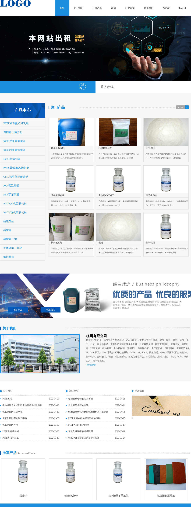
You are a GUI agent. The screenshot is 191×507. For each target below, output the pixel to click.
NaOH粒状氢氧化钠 (15, 212)
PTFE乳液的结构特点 (78, 425)
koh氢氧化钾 (71, 495)
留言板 (166, 8)
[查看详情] (91, 365)
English (182, 8)
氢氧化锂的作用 (10, 425)
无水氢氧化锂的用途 (78, 405)
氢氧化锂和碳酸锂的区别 (80, 431)
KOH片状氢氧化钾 (14, 141)
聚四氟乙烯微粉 (12, 132)
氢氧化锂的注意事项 (12, 412)
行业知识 (130, 8)
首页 (62, 8)
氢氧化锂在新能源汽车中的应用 (83, 438)
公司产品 (97, 8)
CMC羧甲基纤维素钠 (15, 176)
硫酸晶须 (8, 221)
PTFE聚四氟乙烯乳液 (16, 123)
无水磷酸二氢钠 (12, 248)
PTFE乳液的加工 (10, 438)
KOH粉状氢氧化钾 (14, 150)
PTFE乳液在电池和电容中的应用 (84, 418)
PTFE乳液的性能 (10, 431)
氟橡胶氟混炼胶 (166, 495)
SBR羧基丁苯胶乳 (118, 495)
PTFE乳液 (7, 399)
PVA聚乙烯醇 (11, 185)
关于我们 (78, 8)
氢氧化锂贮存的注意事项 (14, 418)
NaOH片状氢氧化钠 (15, 203)
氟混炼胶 (8, 256)
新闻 (113, 8)
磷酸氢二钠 (10, 239)
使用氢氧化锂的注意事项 (80, 399)
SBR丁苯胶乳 (11, 194)
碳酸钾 (7, 230)
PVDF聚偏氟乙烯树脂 (16, 167)
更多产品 (18, 310)
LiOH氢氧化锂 (12, 158)
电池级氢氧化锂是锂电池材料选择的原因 (22, 405)
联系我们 (148, 8)
